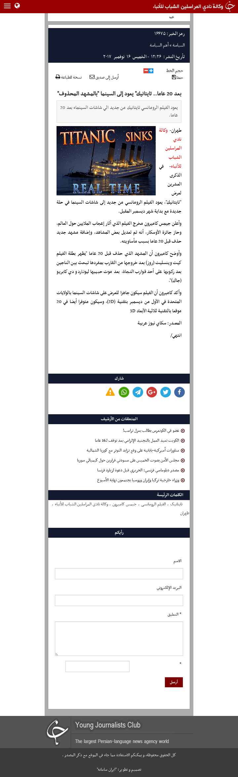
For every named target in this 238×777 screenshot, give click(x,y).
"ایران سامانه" (107, 769)
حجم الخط (174, 71)
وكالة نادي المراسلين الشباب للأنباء (170, 148)
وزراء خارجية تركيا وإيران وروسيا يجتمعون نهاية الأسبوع (141, 480)
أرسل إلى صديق (104, 77)
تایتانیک (176, 504)
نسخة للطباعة (69, 77)
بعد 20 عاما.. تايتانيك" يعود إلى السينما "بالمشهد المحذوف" (119, 94)
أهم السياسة (159, 45)
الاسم (177, 561)
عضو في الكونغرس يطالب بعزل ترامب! (154, 430)
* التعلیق (174, 614)
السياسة (179, 45)
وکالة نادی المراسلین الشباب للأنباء (81, 504)
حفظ (177, 78)
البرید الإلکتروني (169, 587)
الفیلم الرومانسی (153, 504)
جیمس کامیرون (124, 504)
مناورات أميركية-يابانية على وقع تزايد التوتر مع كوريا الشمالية (136, 450)
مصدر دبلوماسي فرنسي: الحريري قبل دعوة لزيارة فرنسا (141, 470)
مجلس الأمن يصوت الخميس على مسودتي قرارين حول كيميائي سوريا (131, 460)
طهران (184, 513)
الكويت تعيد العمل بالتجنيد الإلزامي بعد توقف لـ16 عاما (140, 440)
